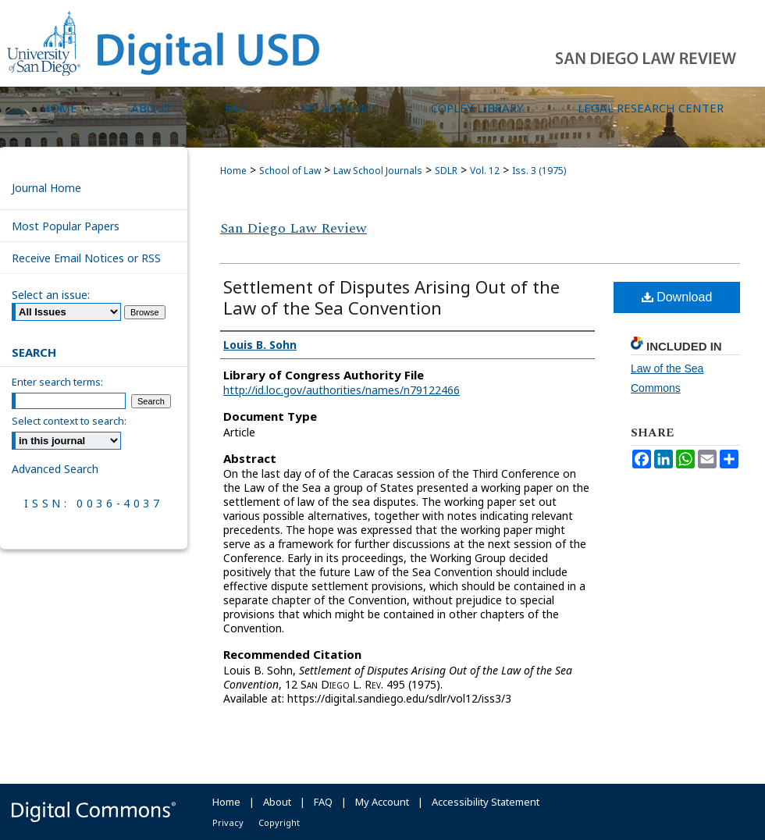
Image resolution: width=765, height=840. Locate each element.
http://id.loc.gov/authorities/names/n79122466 (341, 390)
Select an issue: (51, 294)
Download (677, 297)
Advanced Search (55, 468)
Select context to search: (69, 421)
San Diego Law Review (293, 228)
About (277, 802)
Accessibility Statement (485, 802)
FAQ (323, 802)
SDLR (446, 170)
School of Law (290, 170)
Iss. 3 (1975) (539, 170)
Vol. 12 (485, 170)
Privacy (228, 822)
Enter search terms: (57, 382)
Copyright (279, 822)
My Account (382, 802)
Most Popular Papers (65, 226)
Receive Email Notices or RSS (86, 258)
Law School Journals (377, 170)
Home (233, 170)
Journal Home (46, 187)
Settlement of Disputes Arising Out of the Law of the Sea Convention (391, 297)
